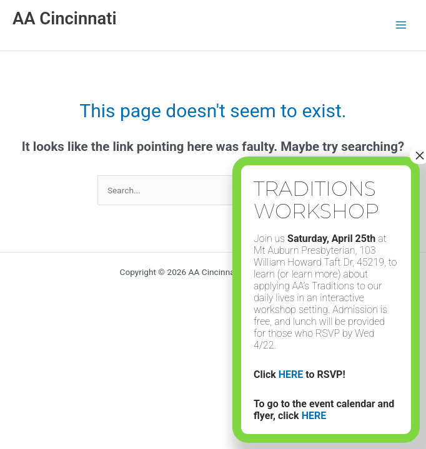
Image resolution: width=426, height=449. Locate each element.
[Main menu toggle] (401, 25)
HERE (291, 374)
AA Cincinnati (64, 19)
